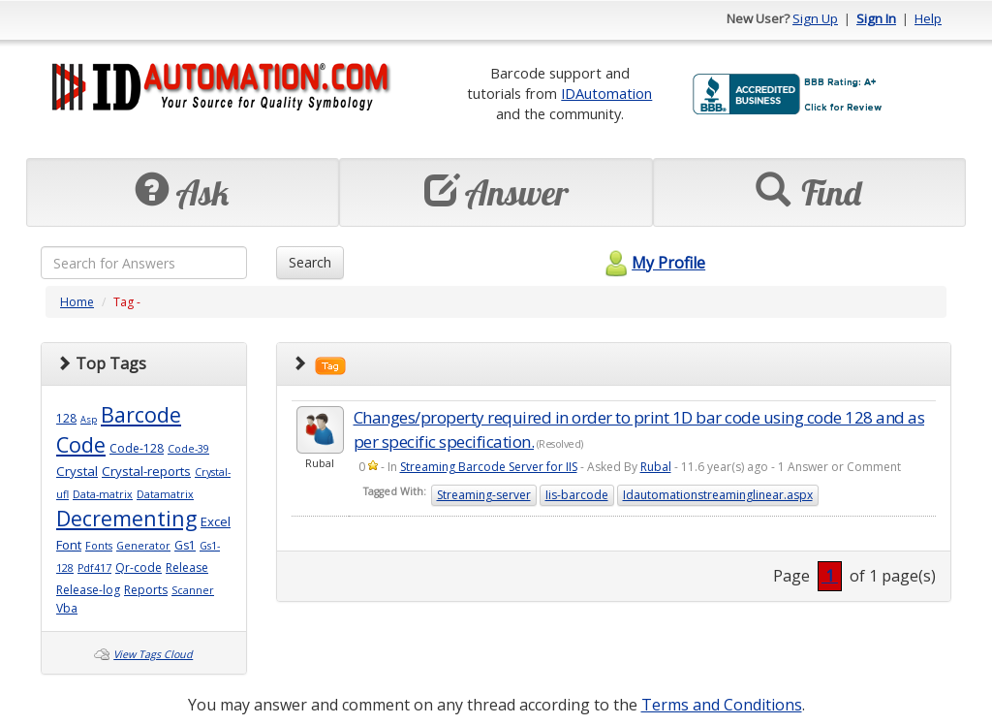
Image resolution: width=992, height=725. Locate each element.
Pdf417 (94, 568)
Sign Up (815, 18)
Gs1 (185, 545)
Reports (146, 590)
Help (928, 18)
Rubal (655, 466)
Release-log (88, 590)
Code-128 (136, 448)
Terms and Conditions (721, 704)
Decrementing (126, 518)
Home (77, 302)
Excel (216, 521)
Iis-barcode (576, 495)
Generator (143, 545)
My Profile (652, 262)
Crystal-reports (146, 471)
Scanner (192, 590)
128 (66, 418)
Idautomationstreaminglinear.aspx (718, 495)
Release (187, 567)
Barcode (141, 414)
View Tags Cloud (153, 654)
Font (68, 544)
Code (81, 444)
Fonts (98, 545)
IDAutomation (606, 93)
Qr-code (138, 567)
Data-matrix (103, 494)
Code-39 (188, 449)
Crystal (77, 471)
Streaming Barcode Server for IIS (488, 466)
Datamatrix (165, 494)
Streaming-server (484, 495)
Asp (88, 419)
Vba (67, 608)
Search (310, 262)
